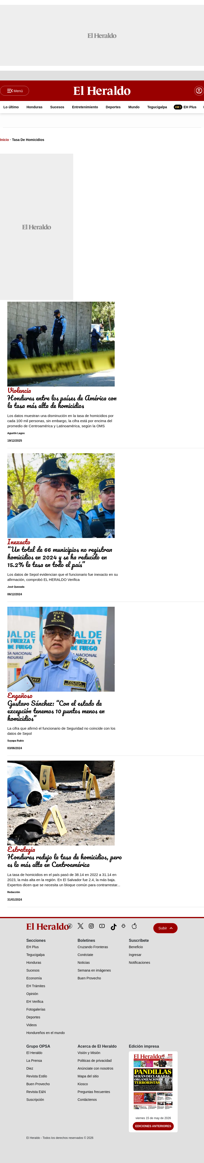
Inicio (4, 140)
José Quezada (15, 586)
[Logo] (102, 90)
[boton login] (199, 91)
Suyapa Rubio (15, 740)
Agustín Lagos (16, 433)
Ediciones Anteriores (153, 1126)
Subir (165, 928)
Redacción (13, 892)
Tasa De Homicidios (28, 140)
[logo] (36, 926)
